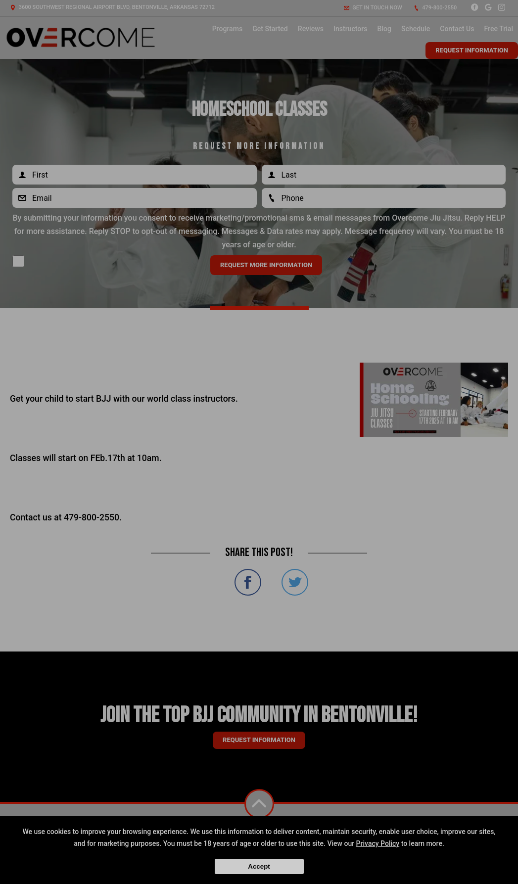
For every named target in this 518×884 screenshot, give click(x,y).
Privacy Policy (378, 843)
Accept (259, 866)
